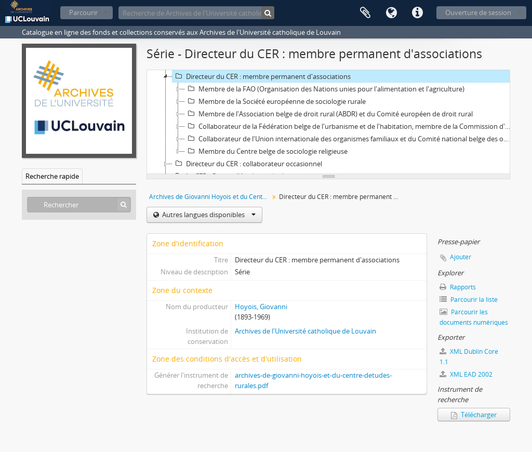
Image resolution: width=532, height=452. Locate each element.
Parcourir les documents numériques (474, 317)
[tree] (328, 122)
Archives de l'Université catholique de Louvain (305, 331)
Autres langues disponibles (208, 214)
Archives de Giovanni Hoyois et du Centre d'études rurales (210, 196)
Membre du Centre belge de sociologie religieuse (266, 151)
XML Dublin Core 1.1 (469, 356)
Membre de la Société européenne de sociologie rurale (275, 101)
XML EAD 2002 (466, 374)
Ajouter (460, 256)
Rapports (458, 287)
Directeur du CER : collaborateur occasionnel (247, 163)
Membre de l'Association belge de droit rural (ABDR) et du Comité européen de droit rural (329, 114)
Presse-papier (365, 13)
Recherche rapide (52, 176)
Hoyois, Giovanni (261, 306)
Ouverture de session (478, 12)
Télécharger (474, 414)
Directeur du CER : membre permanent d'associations (261, 76)
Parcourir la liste (469, 299)
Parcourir (83, 12)
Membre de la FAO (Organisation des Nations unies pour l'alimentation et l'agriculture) (324, 89)
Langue (391, 13)
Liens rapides (417, 13)
